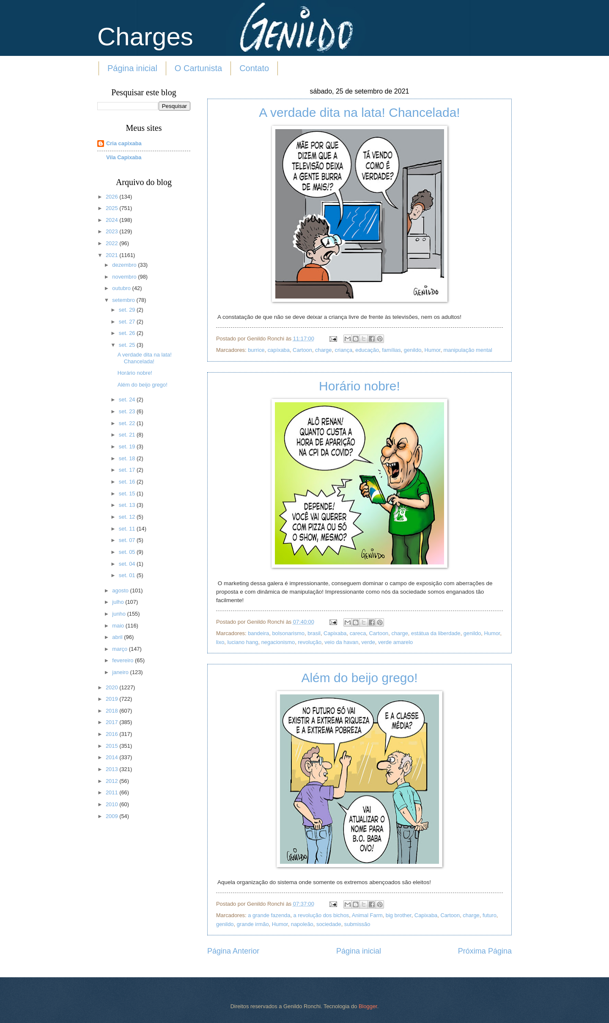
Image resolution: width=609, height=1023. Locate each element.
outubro (122, 288)
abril (118, 637)
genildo (413, 350)
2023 (112, 231)
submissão (357, 924)
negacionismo (278, 642)
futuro (490, 915)
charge (323, 350)
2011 (112, 792)
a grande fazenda (269, 915)
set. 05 (128, 552)
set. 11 (128, 528)
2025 (112, 208)
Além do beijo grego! (359, 678)
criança (344, 350)
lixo (220, 642)
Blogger (368, 1006)
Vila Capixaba (124, 157)
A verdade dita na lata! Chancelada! (359, 112)
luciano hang (242, 642)
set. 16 (128, 481)
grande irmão (253, 924)
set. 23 (128, 411)
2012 (112, 781)
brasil (314, 633)
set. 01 (128, 575)
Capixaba (335, 633)
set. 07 (128, 540)
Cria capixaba (124, 143)
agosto (121, 590)
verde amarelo (395, 642)
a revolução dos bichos (321, 915)
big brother (398, 915)
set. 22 (128, 423)
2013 (112, 769)
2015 (112, 746)
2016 (112, 734)
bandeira (258, 633)
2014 (112, 757)
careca (358, 633)
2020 (112, 687)
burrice (256, 350)
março (120, 649)
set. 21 (128, 434)
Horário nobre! (359, 386)
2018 (112, 711)
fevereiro (123, 660)
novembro (125, 277)
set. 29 (128, 310)
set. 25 (128, 345)
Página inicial (132, 68)
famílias (391, 350)
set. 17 (128, 470)
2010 (112, 804)
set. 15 (128, 493)
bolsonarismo (288, 633)
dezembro (125, 265)
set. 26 (128, 333)
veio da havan (341, 642)
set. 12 (128, 517)
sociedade (328, 924)
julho (118, 602)
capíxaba (279, 350)
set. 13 (128, 505)
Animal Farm (367, 915)
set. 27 (128, 321)
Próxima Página (485, 951)
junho (119, 614)
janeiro (121, 672)
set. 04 (128, 564)
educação (367, 350)
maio (118, 625)
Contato (254, 68)
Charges (145, 36)
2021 (112, 255)
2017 (112, 722)
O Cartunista (198, 68)
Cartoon (302, 350)
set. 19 (128, 446)
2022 (112, 243)
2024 (112, 220)
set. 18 (128, 458)
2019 (112, 699)
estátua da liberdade (436, 633)
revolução (309, 642)
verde (368, 642)
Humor (432, 350)
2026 (112, 197)
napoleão (302, 924)
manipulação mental (468, 350)
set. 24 (128, 399)
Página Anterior (233, 951)
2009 (112, 816)
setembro (124, 300)
